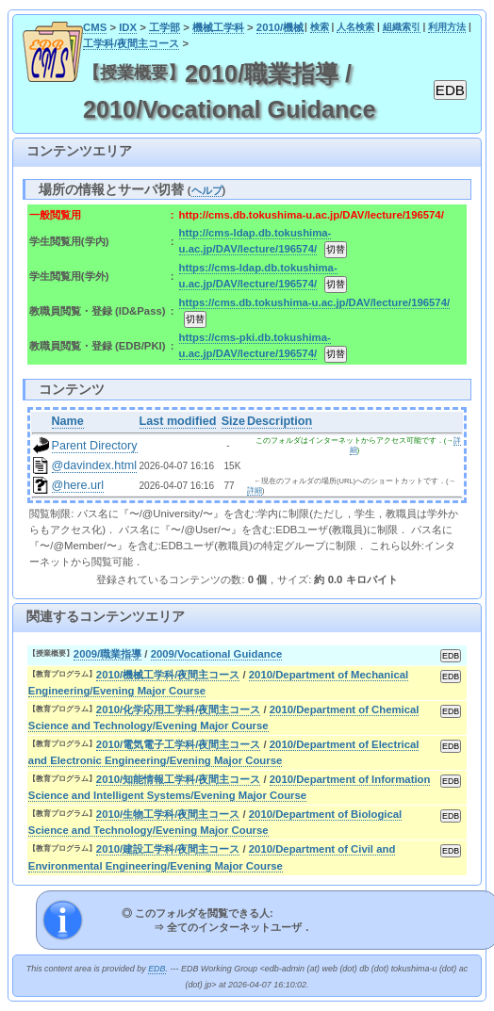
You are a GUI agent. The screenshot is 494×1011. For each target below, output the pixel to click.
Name (68, 421)
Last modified (178, 421)
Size (233, 421)
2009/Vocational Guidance (217, 654)
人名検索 (355, 27)
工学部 (164, 27)
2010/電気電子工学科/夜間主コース (178, 744)
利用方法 (447, 27)
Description (279, 421)
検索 (319, 27)
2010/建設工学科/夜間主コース (168, 849)
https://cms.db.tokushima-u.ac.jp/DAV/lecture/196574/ (314, 302)
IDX (128, 27)
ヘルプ (206, 190)
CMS (95, 27)
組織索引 (401, 27)
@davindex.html (95, 465)
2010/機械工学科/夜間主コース (168, 674)
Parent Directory (95, 445)
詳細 (254, 490)
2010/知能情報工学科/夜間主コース (178, 779)
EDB (156, 968)
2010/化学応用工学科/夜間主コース (178, 709)
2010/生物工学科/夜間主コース (168, 814)
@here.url (78, 485)
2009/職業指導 (107, 654)
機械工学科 (218, 27)
